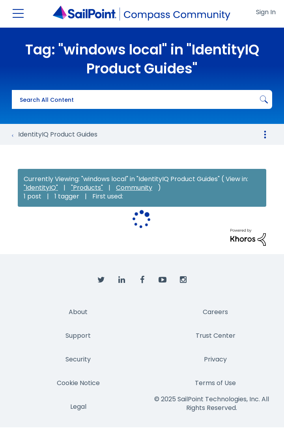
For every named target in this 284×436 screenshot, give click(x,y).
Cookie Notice (78, 382)
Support (78, 335)
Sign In (266, 12)
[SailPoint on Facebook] (142, 280)
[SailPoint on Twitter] (101, 280)
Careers (215, 311)
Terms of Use (215, 382)
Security (78, 359)
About (78, 311)
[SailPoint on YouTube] (162, 280)
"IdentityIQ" (41, 187)
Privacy (215, 359)
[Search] (142, 99)
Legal (78, 406)
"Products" (87, 187)
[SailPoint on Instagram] (183, 280)
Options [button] (265, 134)
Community (134, 187)
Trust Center (215, 335)
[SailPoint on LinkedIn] (121, 280)
